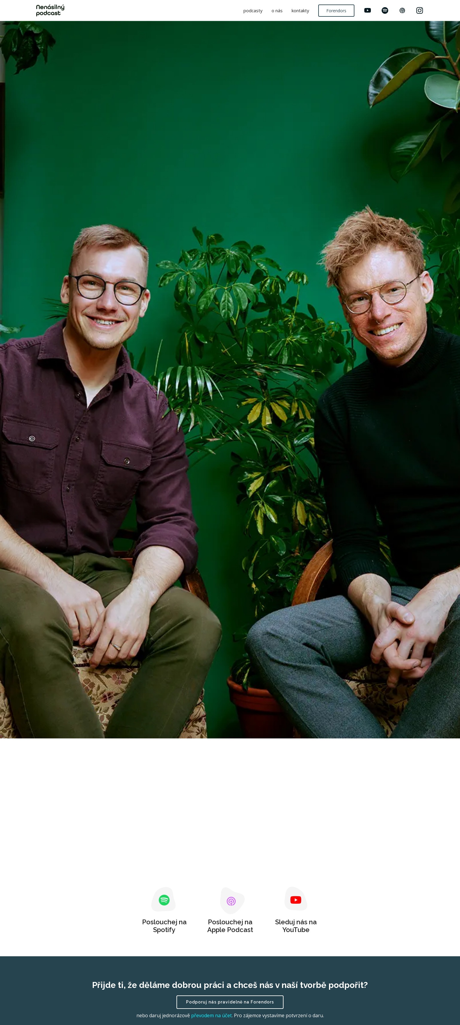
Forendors (336, 10)
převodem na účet (211, 1015)
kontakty (300, 10)
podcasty (253, 10)
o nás (277, 10)
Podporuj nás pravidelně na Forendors (230, 1002)
